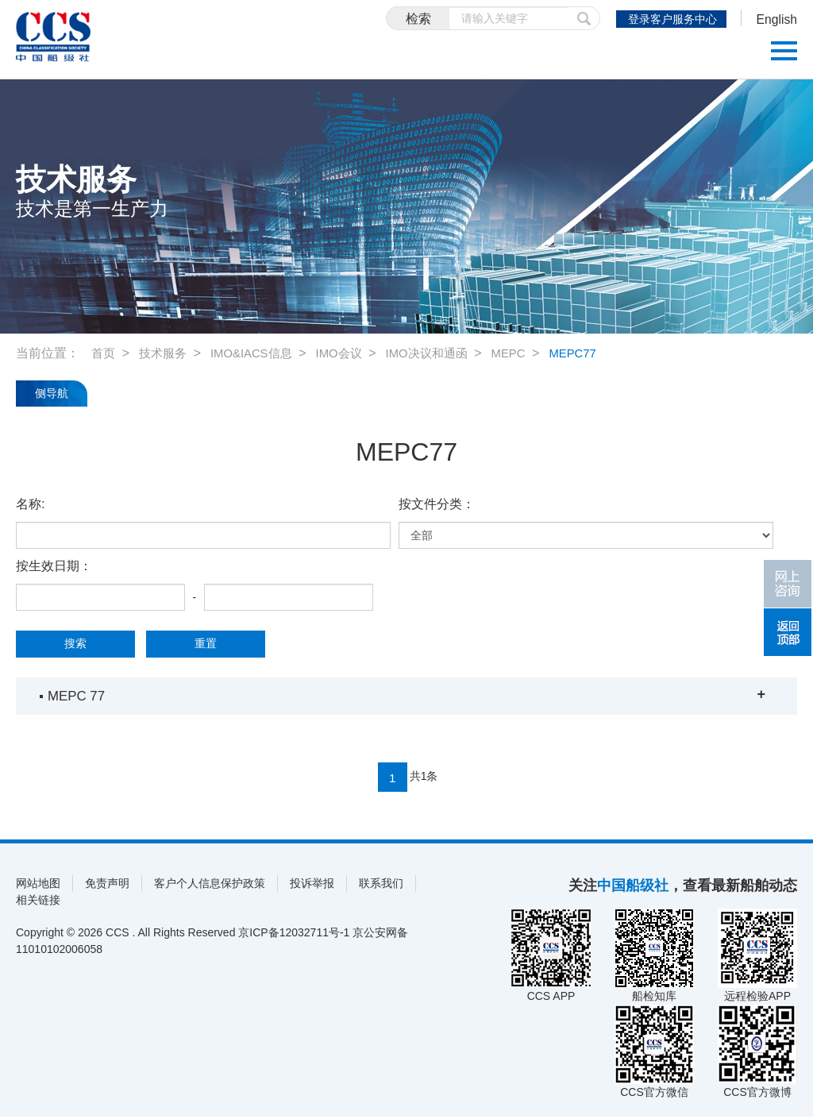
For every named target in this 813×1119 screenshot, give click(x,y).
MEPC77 (597, 353)
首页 (104, 353)
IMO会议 (351, 353)
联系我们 (381, 885)
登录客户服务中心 (664, 19)
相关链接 (38, 902)
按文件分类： (437, 504)
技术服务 (166, 353)
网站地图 (38, 885)
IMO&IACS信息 (258, 353)
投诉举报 (312, 885)
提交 (569, 18)
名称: (30, 504)
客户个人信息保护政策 (209, 885)
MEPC (529, 353)
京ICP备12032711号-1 (293, 934)
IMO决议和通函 (443, 353)
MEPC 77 (78, 696)
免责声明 (107, 885)
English (773, 21)
